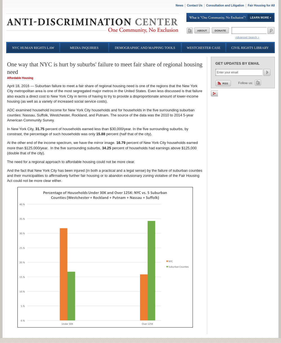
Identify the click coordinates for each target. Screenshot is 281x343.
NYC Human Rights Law (33, 48)
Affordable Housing (20, 78)
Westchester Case (203, 48)
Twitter (258, 83)
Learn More (230, 17)
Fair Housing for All (261, 5)
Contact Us (194, 5)
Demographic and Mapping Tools (145, 48)
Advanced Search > (247, 37)
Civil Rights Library (250, 48)
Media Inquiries (84, 48)
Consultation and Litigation (225, 5)
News (179, 5)
